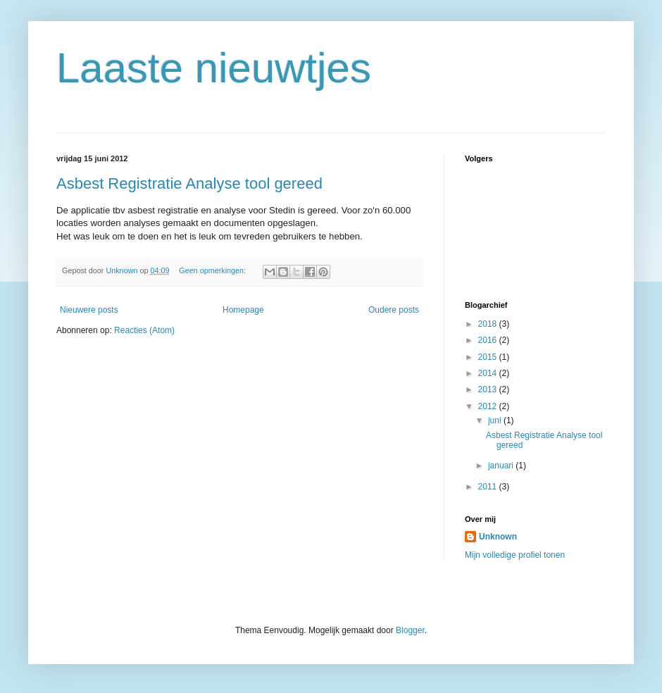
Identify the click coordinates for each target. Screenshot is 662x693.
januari (502, 465)
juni (496, 420)
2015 (488, 357)
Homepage (243, 310)
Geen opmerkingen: (213, 270)
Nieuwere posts (89, 310)
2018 (488, 324)
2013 (488, 389)
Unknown (498, 537)
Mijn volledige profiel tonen (515, 555)
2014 (488, 373)
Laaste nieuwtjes (213, 68)
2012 (488, 406)
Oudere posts (393, 310)
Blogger (410, 630)
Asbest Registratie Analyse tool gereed (189, 183)
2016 (488, 340)
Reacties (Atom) (144, 330)
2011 (488, 487)
